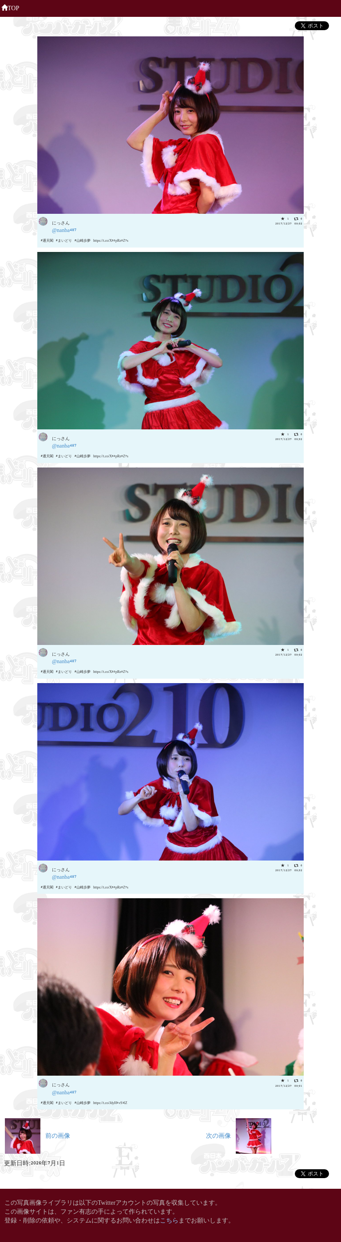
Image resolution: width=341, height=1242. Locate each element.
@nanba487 (64, 229)
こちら (169, 1219)
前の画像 (37, 1135)
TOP (10, 7)
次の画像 (238, 1135)
